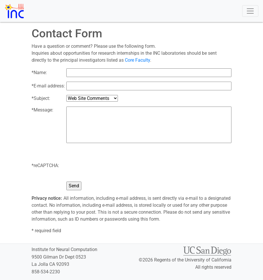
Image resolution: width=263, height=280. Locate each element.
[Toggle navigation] (250, 11)
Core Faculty (137, 60)
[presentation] (110, 165)
